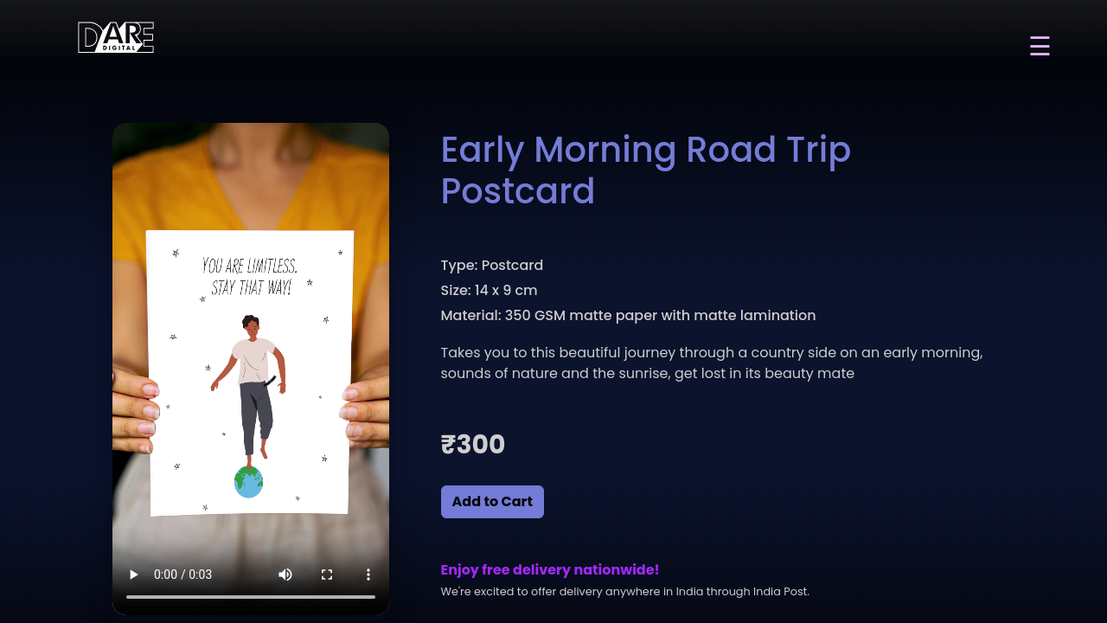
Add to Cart (492, 501)
